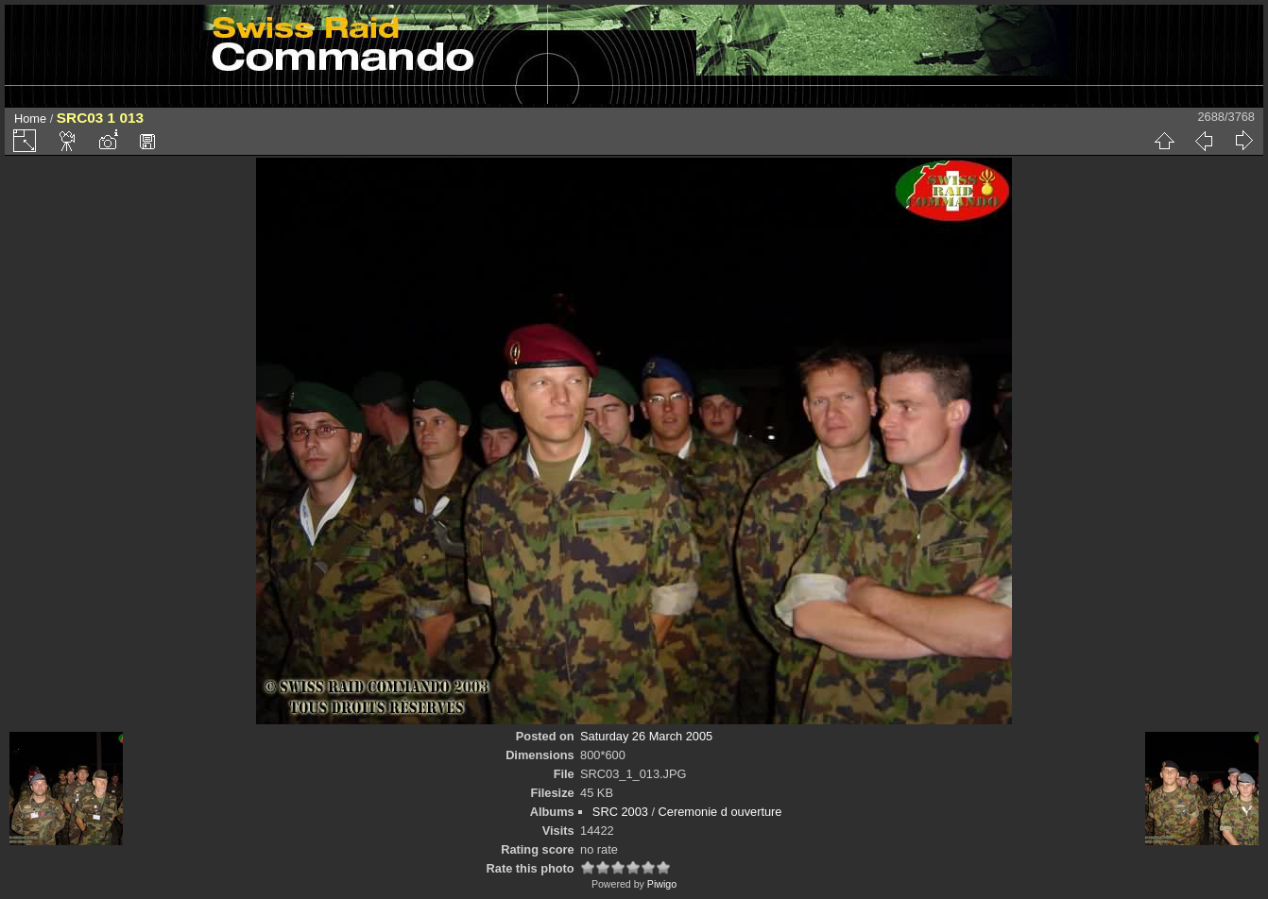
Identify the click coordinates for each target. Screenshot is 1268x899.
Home (30, 118)
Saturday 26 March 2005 (646, 736)
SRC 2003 (620, 812)
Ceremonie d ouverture (720, 812)
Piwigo (662, 884)
